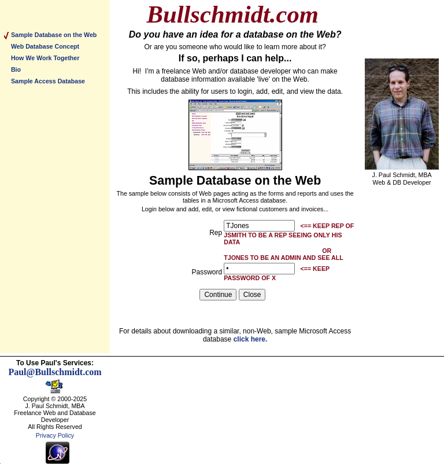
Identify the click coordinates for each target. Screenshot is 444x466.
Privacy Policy (55, 435)
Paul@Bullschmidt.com (54, 372)
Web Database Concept (45, 46)
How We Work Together (45, 57)
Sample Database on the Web (54, 34)
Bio (16, 69)
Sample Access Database (48, 81)
